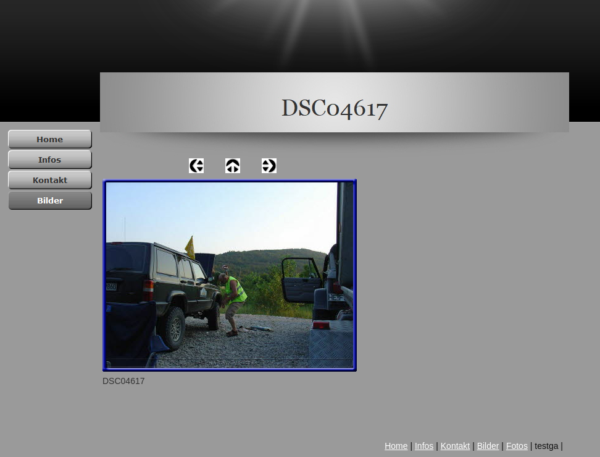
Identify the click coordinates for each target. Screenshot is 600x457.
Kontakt (455, 446)
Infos (424, 446)
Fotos (517, 446)
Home (396, 446)
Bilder (488, 446)
